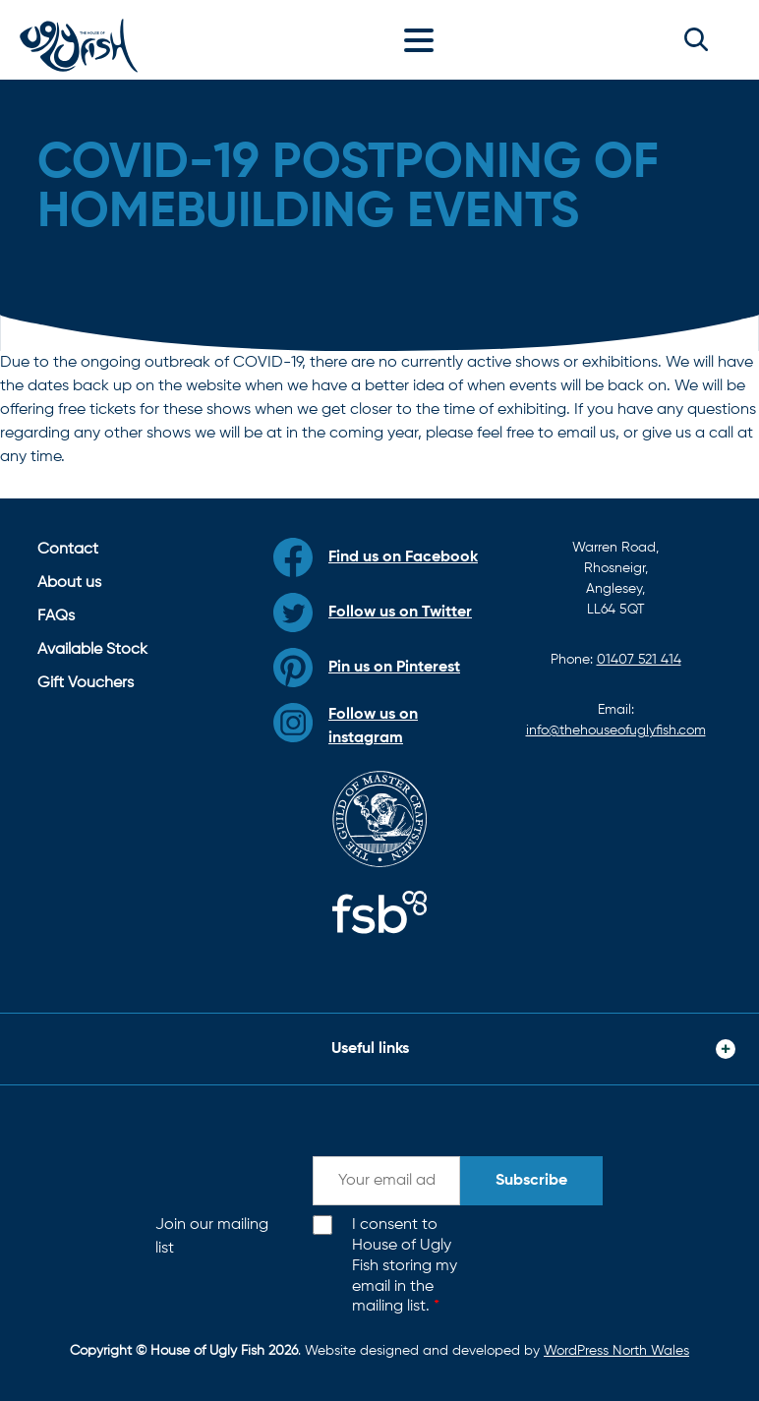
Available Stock (92, 650)
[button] (696, 39)
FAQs (56, 616)
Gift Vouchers (85, 683)
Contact (67, 549)
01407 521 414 (639, 660)
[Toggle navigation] (423, 39)
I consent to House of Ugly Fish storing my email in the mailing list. (404, 1265)
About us (69, 583)
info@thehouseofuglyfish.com (616, 730)
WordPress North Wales (616, 1351)
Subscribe (531, 1181)
